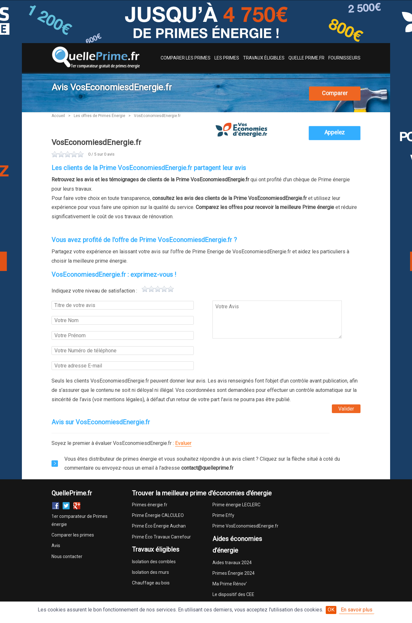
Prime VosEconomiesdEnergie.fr (245, 525)
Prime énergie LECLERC (236, 504)
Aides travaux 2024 (232, 562)
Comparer (335, 93)
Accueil (58, 115)
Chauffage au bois (151, 582)
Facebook (56, 506)
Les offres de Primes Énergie (99, 115)
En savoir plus (356, 610)
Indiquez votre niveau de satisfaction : (94, 291)
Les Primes (226, 57)
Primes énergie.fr (149, 504)
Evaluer (183, 443)
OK (331, 610)
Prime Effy (223, 515)
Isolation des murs (150, 572)
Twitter (66, 506)
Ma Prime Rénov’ (229, 583)
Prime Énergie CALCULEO (158, 515)
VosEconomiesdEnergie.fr (157, 115)
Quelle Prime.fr (306, 57)
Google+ (77, 506)
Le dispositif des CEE (233, 594)
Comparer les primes (73, 534)
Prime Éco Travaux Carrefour (161, 536)
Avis (56, 545)
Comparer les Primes (186, 57)
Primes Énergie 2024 (233, 573)
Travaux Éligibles (264, 57)
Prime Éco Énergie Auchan (159, 525)
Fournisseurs (344, 57)
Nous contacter (67, 556)
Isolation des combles (154, 561)
